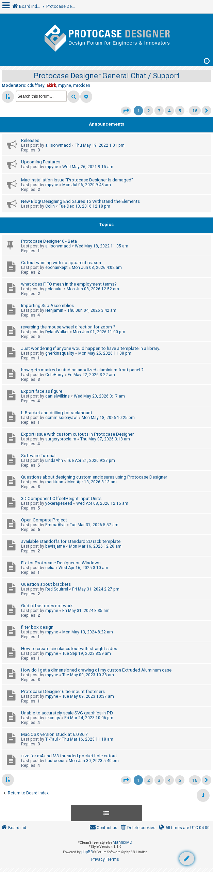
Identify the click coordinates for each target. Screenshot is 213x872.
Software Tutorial (38, 455)
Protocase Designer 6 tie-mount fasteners (63, 691)
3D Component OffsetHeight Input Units (61, 498)
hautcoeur (55, 760)
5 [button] (180, 111)
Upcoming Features (40, 161)
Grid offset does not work (47, 605)
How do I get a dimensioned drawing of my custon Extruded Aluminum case (96, 670)
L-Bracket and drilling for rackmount (56, 412)
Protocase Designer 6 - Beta (49, 241)
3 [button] (159, 111)
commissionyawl (61, 417)
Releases (30, 140)
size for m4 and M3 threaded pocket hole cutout (69, 755)
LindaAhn (54, 460)
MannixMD (122, 842)
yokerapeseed (58, 503)
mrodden (81, 85)
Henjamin (54, 310)
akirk (51, 85)
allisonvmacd (58, 145)
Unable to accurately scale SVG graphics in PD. (67, 712)
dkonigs (52, 717)
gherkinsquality (59, 353)
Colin (50, 206)
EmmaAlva (55, 524)
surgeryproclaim (60, 439)
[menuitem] (137, 828)
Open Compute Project (44, 519)
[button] (126, 111)
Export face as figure (41, 391)
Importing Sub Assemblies (47, 305)
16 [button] (194, 111)
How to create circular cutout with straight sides (69, 648)
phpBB (87, 852)
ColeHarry (54, 374)
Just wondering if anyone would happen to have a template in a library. (90, 348)
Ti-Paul (51, 739)
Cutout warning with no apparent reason (61, 262)
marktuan (54, 482)
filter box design (37, 627)
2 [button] (148, 111)
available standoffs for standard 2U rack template (70, 541)
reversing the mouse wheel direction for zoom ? (68, 326)
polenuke (54, 289)
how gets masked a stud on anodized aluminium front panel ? (82, 369)
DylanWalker (57, 331)
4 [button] (169, 111)
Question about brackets (46, 584)
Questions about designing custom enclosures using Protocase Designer (94, 477)
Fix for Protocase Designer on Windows (60, 562)
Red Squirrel (56, 589)
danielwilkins (57, 396)
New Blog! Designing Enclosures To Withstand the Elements (80, 201)
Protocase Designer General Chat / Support (107, 75)
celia (49, 567)
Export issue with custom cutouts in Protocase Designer (77, 434)
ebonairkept (56, 267)
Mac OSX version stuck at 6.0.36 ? (54, 734)
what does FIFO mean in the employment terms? (69, 284)
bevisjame (55, 546)
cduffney (36, 85)
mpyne (64, 85)
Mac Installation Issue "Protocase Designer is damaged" (77, 179)
